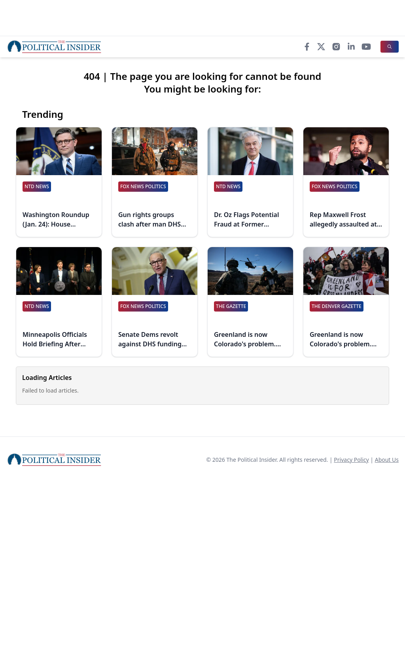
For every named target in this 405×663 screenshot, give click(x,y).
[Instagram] (336, 46)
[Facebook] (307, 47)
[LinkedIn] (351, 47)
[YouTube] (366, 46)
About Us (387, 459)
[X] (321, 47)
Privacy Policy (351, 459)
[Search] (389, 47)
